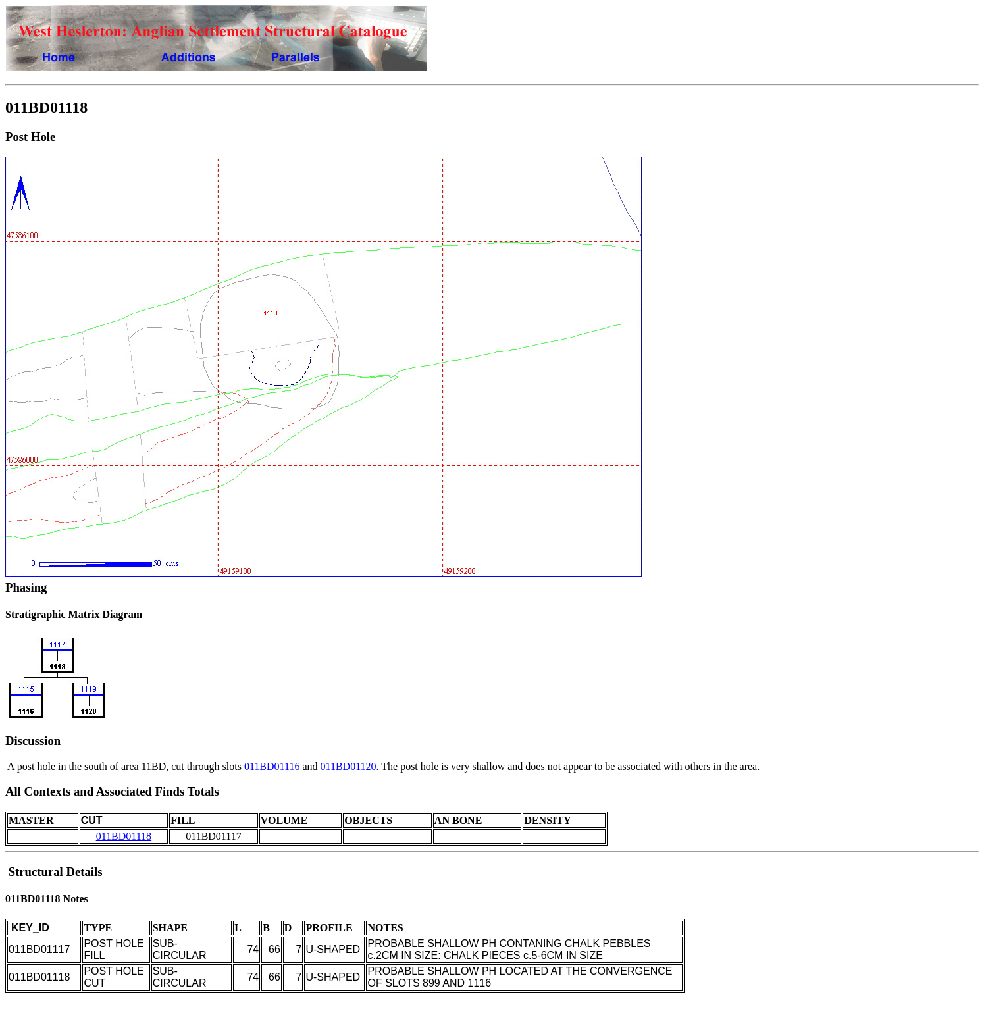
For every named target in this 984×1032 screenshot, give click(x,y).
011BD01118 (123, 836)
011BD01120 (348, 766)
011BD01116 (271, 766)
